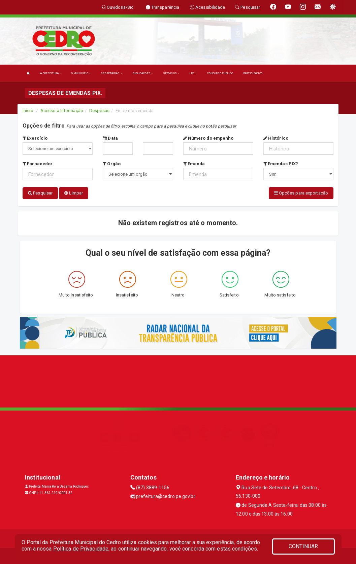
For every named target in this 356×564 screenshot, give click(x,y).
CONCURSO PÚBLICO (220, 73)
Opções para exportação (301, 193)
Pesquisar (40, 193)
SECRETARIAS (111, 73)
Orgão (112, 163)
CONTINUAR (303, 546)
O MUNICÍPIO (81, 73)
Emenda (194, 163)
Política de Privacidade (80, 548)
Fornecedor (38, 163)
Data (110, 138)
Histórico (275, 138)
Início (28, 110)
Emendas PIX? (280, 163)
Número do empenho (208, 138)
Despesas (99, 110)
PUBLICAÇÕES (142, 73)
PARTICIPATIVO (252, 73)
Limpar (73, 193)
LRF (193, 73)
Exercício (35, 138)
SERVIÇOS (171, 73)
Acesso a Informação (61, 110)
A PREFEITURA (50, 73)
